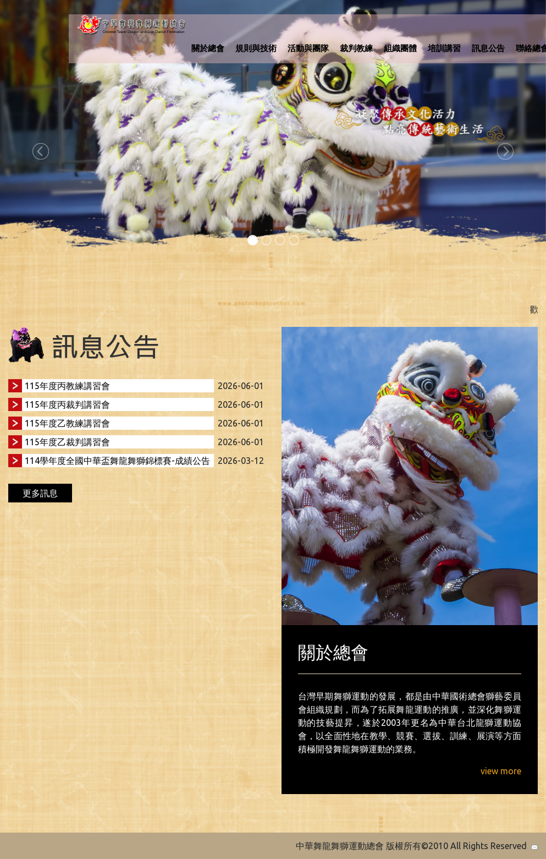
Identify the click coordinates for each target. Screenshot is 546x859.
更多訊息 (40, 493)
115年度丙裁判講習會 (67, 404)
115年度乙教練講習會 (67, 423)
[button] (41, 151)
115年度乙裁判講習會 (67, 442)
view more (501, 771)
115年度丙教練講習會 (67, 386)
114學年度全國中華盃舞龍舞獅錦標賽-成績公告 (117, 461)
